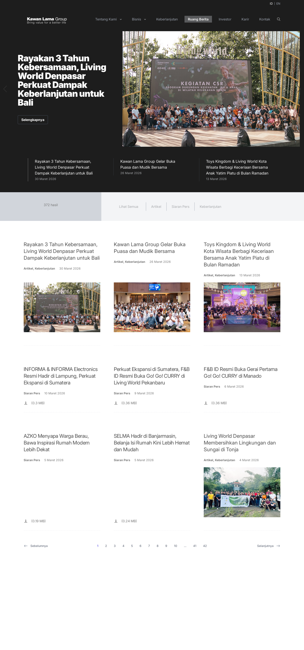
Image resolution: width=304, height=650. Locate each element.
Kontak (264, 19)
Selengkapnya (32, 120)
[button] (5, 89)
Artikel (156, 206)
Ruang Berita (198, 19)
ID (271, 3)
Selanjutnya (268, 546)
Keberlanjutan (167, 19)
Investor (225, 19)
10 (175, 546)
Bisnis (136, 19)
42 (205, 546)
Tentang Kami (106, 19)
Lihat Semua (128, 206)
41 (194, 546)
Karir (245, 19)
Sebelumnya (36, 546)
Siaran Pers (180, 206)
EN (278, 3)
